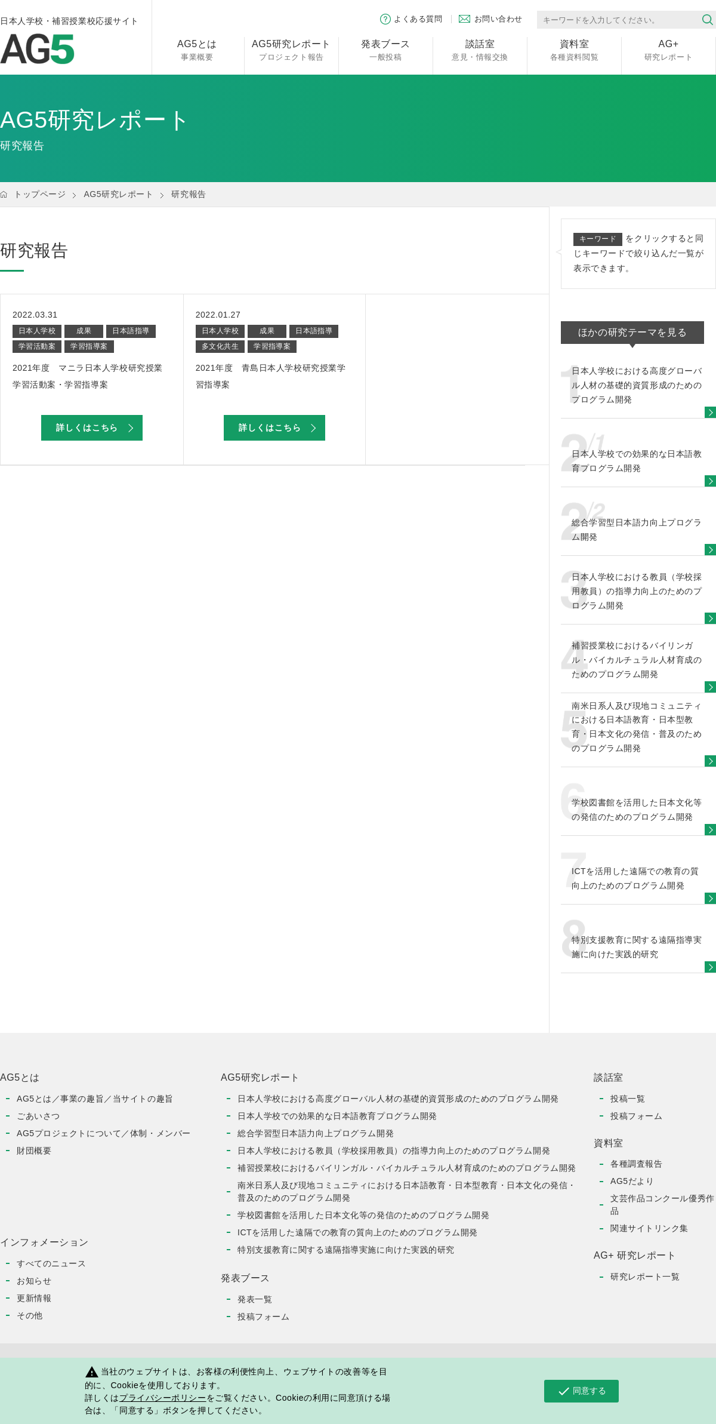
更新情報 (34, 1298)
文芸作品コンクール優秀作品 (662, 1205)
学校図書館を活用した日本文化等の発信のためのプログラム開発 (363, 1215)
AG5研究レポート (118, 194)
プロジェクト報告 (291, 49)
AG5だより (632, 1181)
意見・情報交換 (480, 49)
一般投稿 (386, 49)
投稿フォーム (263, 1316)
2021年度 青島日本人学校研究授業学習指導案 (271, 376)
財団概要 (34, 1150)
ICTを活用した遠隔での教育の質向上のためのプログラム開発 (357, 1232)
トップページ (40, 194)
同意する (581, 1391)
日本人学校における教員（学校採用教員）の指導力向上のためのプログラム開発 (393, 1150)
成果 (83, 331)
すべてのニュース (51, 1263)
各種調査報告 (636, 1163)
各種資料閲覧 (574, 49)
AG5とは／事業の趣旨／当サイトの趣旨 (95, 1098)
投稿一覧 (627, 1098)
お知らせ (34, 1280)
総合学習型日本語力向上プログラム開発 (315, 1133)
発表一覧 (254, 1299)
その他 (30, 1315)
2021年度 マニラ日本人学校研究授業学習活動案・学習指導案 (88, 376)
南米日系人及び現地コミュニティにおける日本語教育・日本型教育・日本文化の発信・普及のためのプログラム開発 (406, 1191)
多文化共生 (220, 346)
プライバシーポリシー (162, 1398)
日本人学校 (36, 331)
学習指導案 (88, 346)
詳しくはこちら (87, 427)
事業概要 (197, 49)
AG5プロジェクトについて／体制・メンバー (104, 1133)
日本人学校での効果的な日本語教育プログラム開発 (337, 1116)
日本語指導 (130, 331)
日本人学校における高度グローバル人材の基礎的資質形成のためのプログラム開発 (398, 1098)
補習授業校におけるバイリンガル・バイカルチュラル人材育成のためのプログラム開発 (406, 1168)
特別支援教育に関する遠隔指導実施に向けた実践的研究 (346, 1249)
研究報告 (188, 194)
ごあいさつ (38, 1116)
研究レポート (668, 49)
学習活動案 (36, 346)
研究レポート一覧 (645, 1276)
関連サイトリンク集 (649, 1228)
